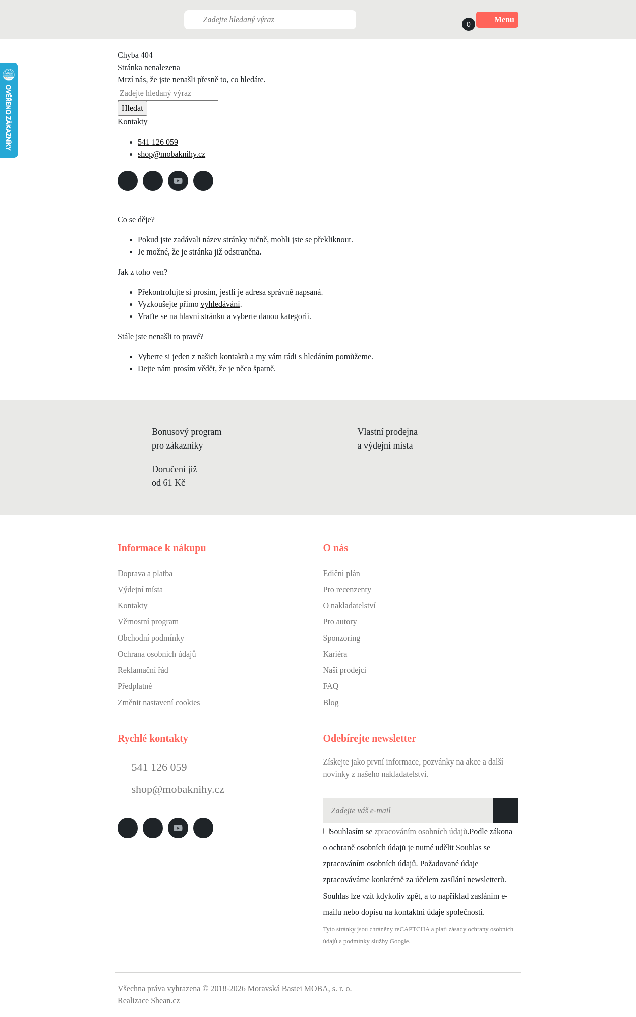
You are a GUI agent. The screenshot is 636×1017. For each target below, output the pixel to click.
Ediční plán (341, 573)
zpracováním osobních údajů (420, 831)
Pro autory (340, 621)
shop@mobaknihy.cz (171, 154)
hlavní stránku (202, 316)
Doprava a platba (145, 573)
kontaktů (234, 356)
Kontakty (133, 605)
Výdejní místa (140, 589)
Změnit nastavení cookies (159, 702)
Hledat (132, 108)
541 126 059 (158, 142)
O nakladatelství (349, 605)
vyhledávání (220, 304)
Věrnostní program (148, 621)
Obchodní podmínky (151, 637)
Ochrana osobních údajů (157, 654)
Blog (331, 702)
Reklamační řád (143, 670)
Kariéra (335, 654)
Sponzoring (342, 637)
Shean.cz (165, 1000)
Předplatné (135, 686)
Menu (497, 20)
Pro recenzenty (347, 589)
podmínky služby (365, 941)
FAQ (331, 686)
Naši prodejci (345, 670)
